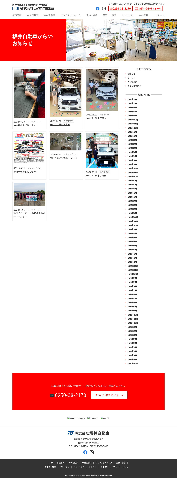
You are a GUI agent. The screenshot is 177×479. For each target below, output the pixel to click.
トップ (50, 463)
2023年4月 (132, 249)
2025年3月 (132, 156)
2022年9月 (132, 278)
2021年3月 (132, 351)
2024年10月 (132, 176)
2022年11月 (132, 270)
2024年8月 (132, 184)
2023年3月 (132, 253)
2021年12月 (132, 314)
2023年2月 (132, 257)
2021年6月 (132, 339)
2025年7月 (132, 140)
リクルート (159, 15)
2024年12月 (132, 168)
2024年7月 (132, 188)
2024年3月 (132, 205)
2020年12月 (132, 363)
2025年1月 (132, 164)
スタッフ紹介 (79, 468)
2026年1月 (132, 115)
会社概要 (143, 15)
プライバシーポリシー (121, 468)
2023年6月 (132, 241)
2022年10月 (132, 274)
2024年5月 (132, 196)
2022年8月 (132, 282)
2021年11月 (132, 318)
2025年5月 (132, 148)
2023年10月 (132, 225)
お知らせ (131, 73)
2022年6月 (132, 290)
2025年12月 (132, 119)
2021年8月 (132, 331)
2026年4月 (132, 103)
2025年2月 (132, 160)
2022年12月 (132, 266)
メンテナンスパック (71, 15)
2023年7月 (132, 237)
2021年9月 (132, 327)
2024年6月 (132, 192)
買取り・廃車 (109, 15)
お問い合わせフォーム (110, 395)
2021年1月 (132, 359)
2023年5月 (132, 245)
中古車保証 (49, 15)
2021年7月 (132, 335)
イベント (131, 77)
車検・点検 (91, 15)
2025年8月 (132, 135)
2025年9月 (132, 131)
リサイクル (127, 15)
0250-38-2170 (68, 395)
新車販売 (16, 15)
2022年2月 (132, 306)
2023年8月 (132, 233)
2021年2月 (132, 355)
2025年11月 (132, 123)
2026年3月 (132, 107)
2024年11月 (132, 172)
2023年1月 (132, 261)
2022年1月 (132, 310)
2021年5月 (132, 343)
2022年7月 (132, 286)
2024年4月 (132, 201)
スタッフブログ (134, 86)
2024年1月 (132, 213)
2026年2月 (132, 111)
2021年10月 (132, 322)
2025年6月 (132, 144)
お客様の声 (132, 81)
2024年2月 (132, 209)
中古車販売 (32, 15)
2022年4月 (132, 298)
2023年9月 (132, 229)
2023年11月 (132, 221)
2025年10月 (132, 127)
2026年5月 (132, 99)
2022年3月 (132, 302)
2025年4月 (132, 152)
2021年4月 (132, 347)
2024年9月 (132, 180)
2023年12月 (132, 217)
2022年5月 (132, 294)
